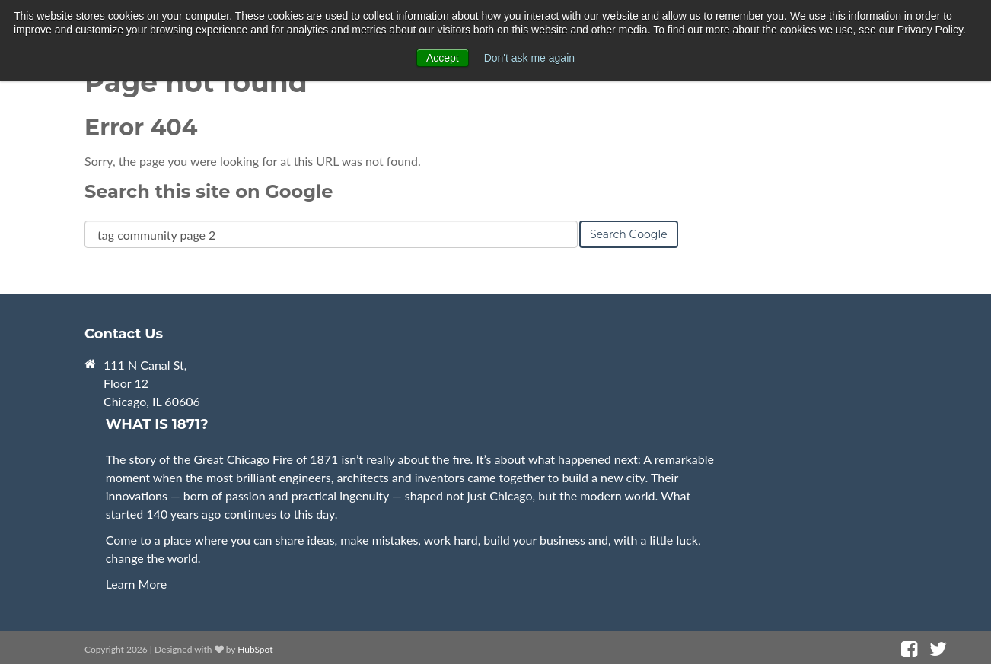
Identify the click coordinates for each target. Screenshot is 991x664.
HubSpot (254, 649)
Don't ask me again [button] (529, 58)
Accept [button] (442, 58)
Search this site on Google (208, 191)
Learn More (136, 584)
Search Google (629, 234)
